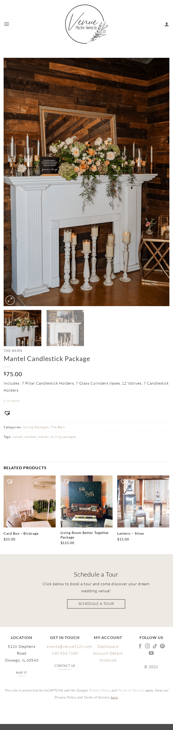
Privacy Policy (99, 690)
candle (18, 437)
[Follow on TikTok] (155, 646)
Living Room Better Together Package (85, 535)
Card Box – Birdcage (21, 533)
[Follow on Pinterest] (162, 646)
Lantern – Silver (130, 533)
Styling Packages (36, 427)
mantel (43, 437)
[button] (7, 24)
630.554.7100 (65, 653)
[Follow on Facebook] (140, 646)
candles (30, 437)
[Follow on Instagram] (147, 646)
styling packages (63, 437)
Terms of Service (131, 690)
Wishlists (108, 660)
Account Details (108, 653)
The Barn (13, 351)
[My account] (166, 24)
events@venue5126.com (69, 646)
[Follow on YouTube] (151, 653)
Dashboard (108, 646)
